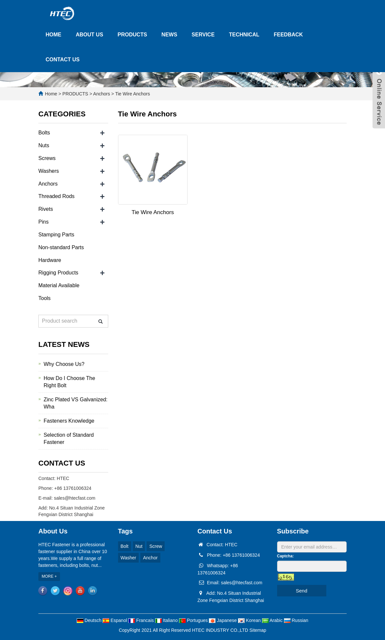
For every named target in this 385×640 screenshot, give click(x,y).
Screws (46, 158)
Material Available (58, 285)
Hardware (49, 260)
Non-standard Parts (61, 247)
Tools (44, 298)
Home (51, 93)
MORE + (49, 576)
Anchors (101, 93)
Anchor (150, 557)
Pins (43, 222)
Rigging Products (58, 272)
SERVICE (203, 34)
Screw (155, 546)
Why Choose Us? (64, 364)
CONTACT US (63, 59)
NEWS (169, 34)
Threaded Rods (56, 196)
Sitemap (258, 630)
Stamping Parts (56, 234)
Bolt (125, 546)
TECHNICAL (244, 34)
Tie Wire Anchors (132, 93)
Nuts (43, 145)
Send (301, 590)
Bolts (44, 132)
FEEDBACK (288, 34)
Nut (139, 546)
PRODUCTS (132, 34)
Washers (48, 171)
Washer (128, 557)
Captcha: (285, 556)
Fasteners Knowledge (69, 421)
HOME (53, 34)
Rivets (45, 209)
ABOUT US (89, 34)
